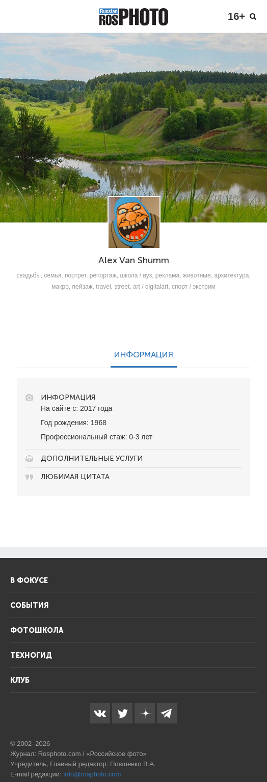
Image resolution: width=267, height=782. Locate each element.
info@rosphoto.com (92, 774)
